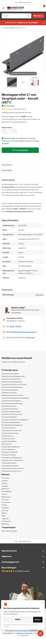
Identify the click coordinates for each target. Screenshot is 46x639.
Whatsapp (30, 337)
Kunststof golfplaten (10, 390)
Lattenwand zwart (9, 463)
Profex (4, 505)
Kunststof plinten (9, 428)
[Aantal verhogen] (14, 131)
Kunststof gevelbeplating (12, 382)
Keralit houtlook (8, 439)
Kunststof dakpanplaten (11, 412)
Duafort (5, 481)
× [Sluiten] (42, 602)
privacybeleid (7, 633)
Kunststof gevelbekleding (12, 403)
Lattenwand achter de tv (11, 471)
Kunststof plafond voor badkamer (15, 420)
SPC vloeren (6, 444)
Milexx (4, 513)
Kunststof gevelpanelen (11, 379)
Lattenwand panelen (10, 433)
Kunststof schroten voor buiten (14, 384)
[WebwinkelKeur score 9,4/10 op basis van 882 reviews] (23, 109)
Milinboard (6, 497)
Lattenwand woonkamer (11, 401)
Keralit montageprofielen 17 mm (14, 28)
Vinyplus (5, 486)
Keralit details (7, 436)
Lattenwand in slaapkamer (12, 460)
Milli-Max (5, 524)
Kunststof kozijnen (9, 406)
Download (39, 295)
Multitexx (5, 489)
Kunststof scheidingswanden (13, 376)
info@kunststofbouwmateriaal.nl (23, 332)
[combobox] (16, 15)
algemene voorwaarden (24, 633)
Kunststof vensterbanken (12, 414)
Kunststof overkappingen (12, 458)
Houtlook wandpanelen (11, 422)
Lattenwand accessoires (11, 430)
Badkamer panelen (9, 393)
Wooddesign (7, 491)
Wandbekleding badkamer (12, 425)
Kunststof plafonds (9, 417)
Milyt (4, 516)
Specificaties (7, 170)
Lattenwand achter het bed (13, 468)
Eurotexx (5, 478)
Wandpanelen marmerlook (12, 395)
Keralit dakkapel (8, 449)
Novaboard (6, 521)
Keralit (4, 483)
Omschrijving (7, 165)
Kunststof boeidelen (10, 409)
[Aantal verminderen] (4, 131)
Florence (5, 500)
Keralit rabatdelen (9, 441)
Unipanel (5, 508)
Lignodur (5, 519)
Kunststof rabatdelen (10, 374)
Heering (5, 510)
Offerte (38, 16)
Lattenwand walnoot (10, 466)
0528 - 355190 (15, 326)
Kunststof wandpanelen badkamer (15, 398)
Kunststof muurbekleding (12, 387)
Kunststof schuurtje (10, 452)
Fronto (4, 494)
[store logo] (15, 8)
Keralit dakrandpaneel (11, 447)
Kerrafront (6, 502)
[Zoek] (28, 15)
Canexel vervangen (9, 531)
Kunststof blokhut (9, 455)
